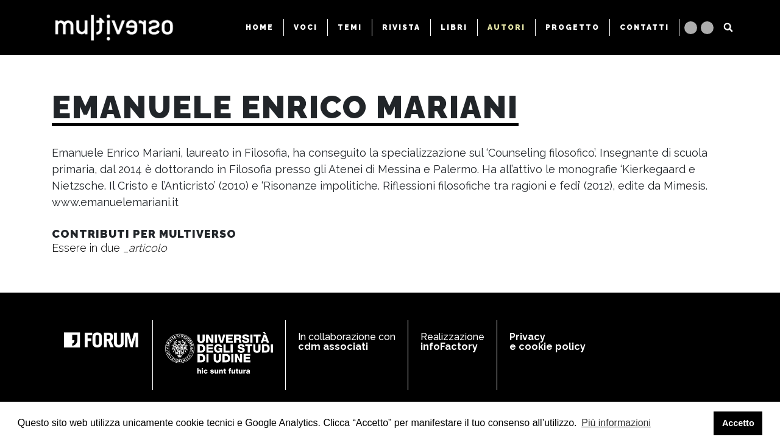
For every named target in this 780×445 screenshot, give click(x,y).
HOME (260, 27)
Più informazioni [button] (616, 423)
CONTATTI (644, 27)
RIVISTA (401, 27)
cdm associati (333, 346)
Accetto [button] (738, 423)
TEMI (350, 27)
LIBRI (454, 27)
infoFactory (449, 346)
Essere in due (109, 247)
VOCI (305, 27)
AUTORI (506, 27)
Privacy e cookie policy (547, 341)
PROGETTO (572, 27)
